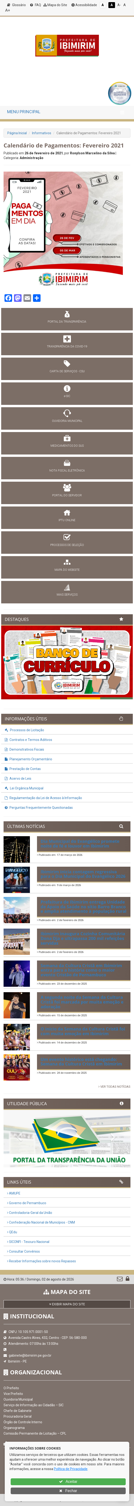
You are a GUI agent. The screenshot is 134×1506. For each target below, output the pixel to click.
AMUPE (13, 1193)
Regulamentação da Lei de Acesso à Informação (43, 798)
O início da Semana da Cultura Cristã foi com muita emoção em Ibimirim (83, 1031)
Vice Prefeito (13, 1394)
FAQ (35, 5)
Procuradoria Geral (18, 1416)
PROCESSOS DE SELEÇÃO (67, 545)
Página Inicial (17, 133)
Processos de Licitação (24, 730)
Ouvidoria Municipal (18, 1399)
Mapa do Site (55, 5)
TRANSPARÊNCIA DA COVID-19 (67, 346)
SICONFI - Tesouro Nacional (28, 1242)
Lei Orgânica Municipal (24, 788)
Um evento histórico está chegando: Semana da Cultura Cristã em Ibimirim (81, 1061)
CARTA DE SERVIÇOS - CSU (67, 371)
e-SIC (67, 396)
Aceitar (68, 1482)
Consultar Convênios (23, 1251)
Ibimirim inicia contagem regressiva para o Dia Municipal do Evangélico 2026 (83, 874)
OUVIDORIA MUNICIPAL (67, 421)
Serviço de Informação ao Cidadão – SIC (34, 1405)
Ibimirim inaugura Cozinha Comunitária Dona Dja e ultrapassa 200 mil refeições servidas (83, 938)
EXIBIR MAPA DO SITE (67, 1304)
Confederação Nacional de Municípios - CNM (41, 1222)
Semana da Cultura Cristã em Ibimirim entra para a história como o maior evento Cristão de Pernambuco (81, 970)
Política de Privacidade (71, 1469)
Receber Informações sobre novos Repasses (41, 1261)
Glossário (16, 5)
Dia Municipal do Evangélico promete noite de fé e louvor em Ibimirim (80, 843)
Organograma (14, 1428)
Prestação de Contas (23, 769)
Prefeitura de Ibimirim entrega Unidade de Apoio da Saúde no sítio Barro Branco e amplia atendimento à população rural (83, 906)
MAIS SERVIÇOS (67, 594)
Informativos (41, 133)
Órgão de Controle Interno (23, 1422)
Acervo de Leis (18, 778)
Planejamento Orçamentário (28, 759)
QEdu (12, 1232)
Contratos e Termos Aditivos (28, 740)
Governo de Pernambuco (26, 1203)
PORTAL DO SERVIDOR (67, 495)
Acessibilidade (84, 5)
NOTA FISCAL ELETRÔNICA (67, 470)
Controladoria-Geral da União (29, 1213)
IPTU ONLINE (67, 520)
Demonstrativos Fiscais (24, 749)
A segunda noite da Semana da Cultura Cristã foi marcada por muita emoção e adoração (82, 1001)
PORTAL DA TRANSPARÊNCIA (67, 321)
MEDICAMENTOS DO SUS (67, 445)
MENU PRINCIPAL (23, 111)
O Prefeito (11, 1388)
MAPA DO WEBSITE (67, 569)
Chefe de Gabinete (18, 1411)
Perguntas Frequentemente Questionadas (39, 807)
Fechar (68, 1491)
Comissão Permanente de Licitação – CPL (35, 1433)
